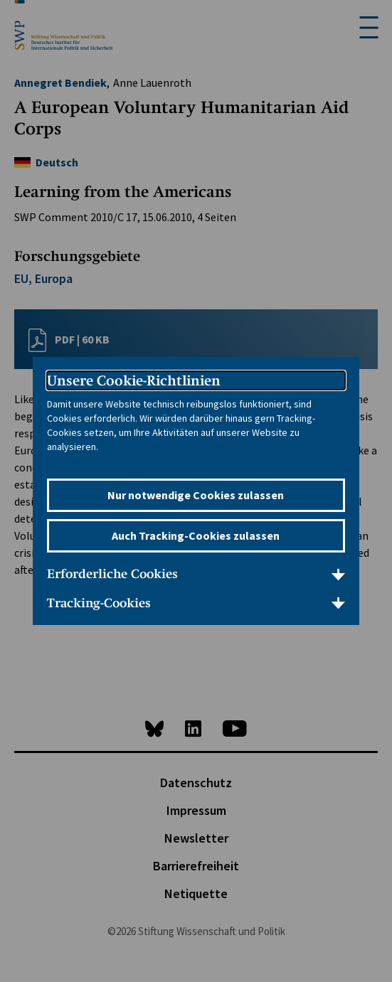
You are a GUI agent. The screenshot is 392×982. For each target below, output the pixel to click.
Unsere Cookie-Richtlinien (134, 380)
